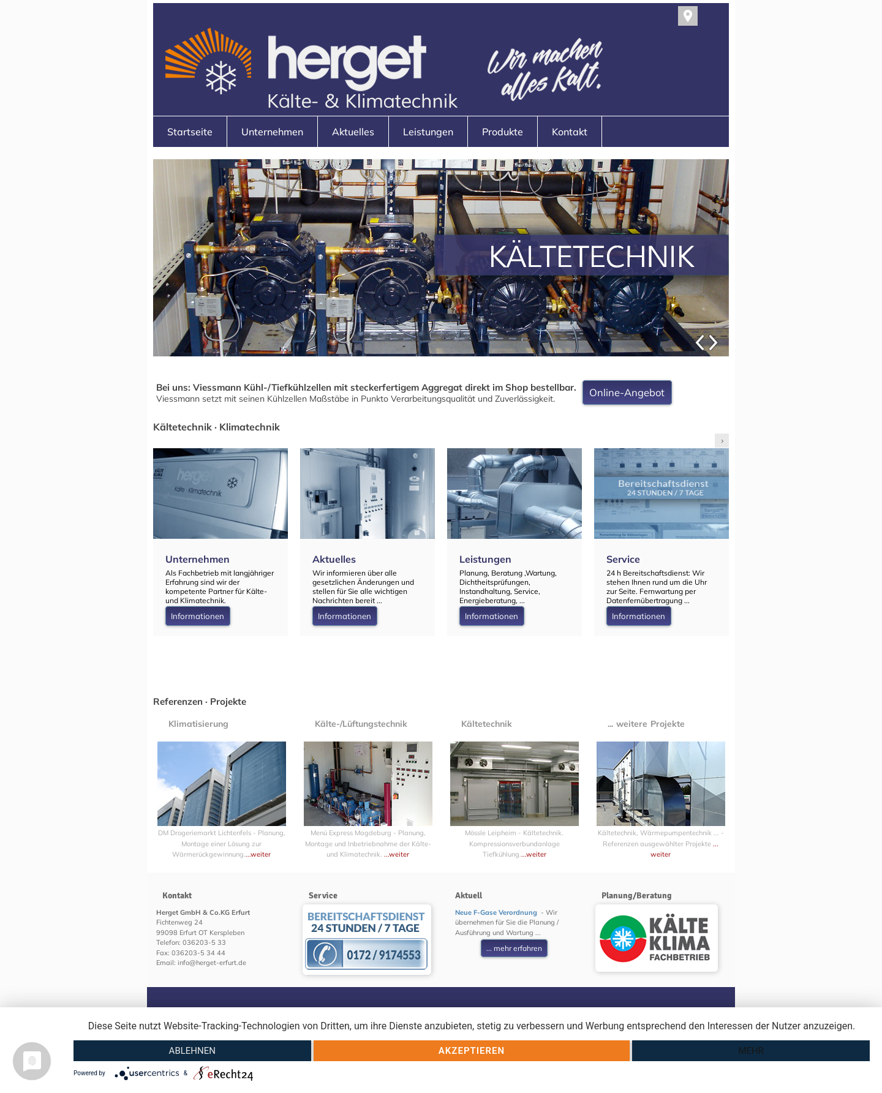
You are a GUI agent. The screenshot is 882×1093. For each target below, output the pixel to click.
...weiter (258, 854)
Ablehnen (192, 1050)
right (722, 441)
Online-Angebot (627, 392)
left (705, 441)
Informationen (197, 616)
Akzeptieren (472, 1050)
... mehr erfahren (514, 948)
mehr (751, 1050)
